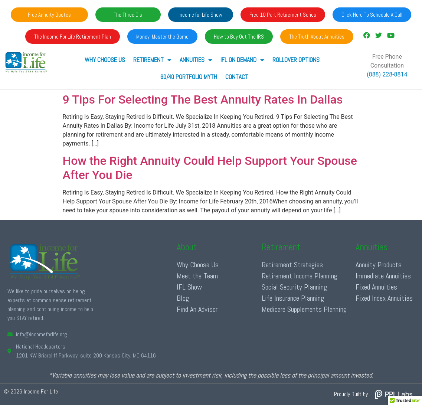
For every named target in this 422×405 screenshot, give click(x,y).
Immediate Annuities (383, 276)
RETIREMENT (152, 60)
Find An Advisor (197, 309)
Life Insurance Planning (293, 298)
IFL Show (189, 287)
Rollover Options (296, 60)
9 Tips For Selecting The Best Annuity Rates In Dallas (203, 99)
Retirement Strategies (292, 265)
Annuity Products (379, 265)
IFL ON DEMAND (242, 60)
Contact (236, 77)
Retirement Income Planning (299, 276)
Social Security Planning (294, 287)
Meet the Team (197, 276)
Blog (183, 298)
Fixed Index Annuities (384, 298)
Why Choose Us (105, 60)
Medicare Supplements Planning (304, 309)
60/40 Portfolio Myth (188, 77)
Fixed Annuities (376, 287)
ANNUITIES (196, 60)
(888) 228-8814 (387, 74)
